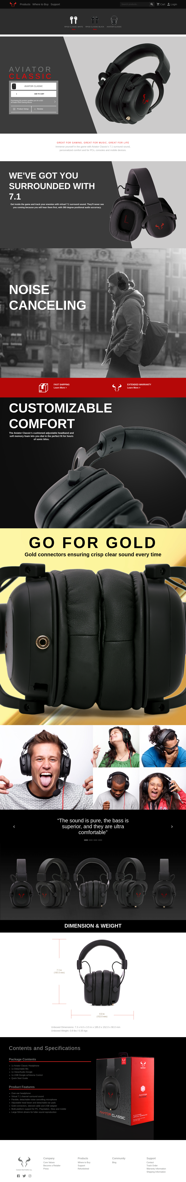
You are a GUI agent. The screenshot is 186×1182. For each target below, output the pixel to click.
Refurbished (83, 1169)
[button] (14, 827)
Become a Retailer (52, 1165)
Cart (161, 4)
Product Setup (21, 109)
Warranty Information (156, 1169)
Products (25, 4)
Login (172, 4)
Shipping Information (156, 1172)
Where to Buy (40, 4)
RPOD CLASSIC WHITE (73, 28)
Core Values (49, 1162)
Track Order (152, 1165)
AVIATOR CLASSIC (114, 28)
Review (38, 109)
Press (46, 1169)
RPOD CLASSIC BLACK (95, 28)
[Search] (134, 4)
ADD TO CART (39, 94)
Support (55, 4)
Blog (114, 1162)
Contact (150, 1162)
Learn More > (60, 388)
